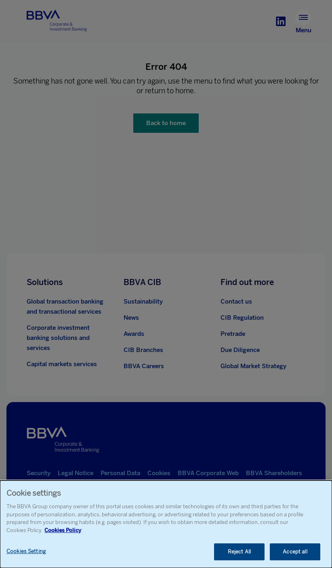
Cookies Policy (62, 531)
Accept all (295, 552)
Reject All (239, 552)
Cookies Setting (26, 552)
